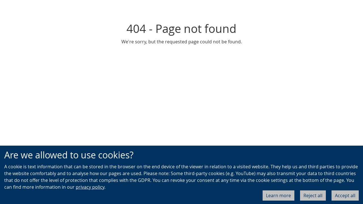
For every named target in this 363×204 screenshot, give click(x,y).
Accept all (345, 195)
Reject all (312, 195)
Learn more (278, 195)
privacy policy (90, 187)
